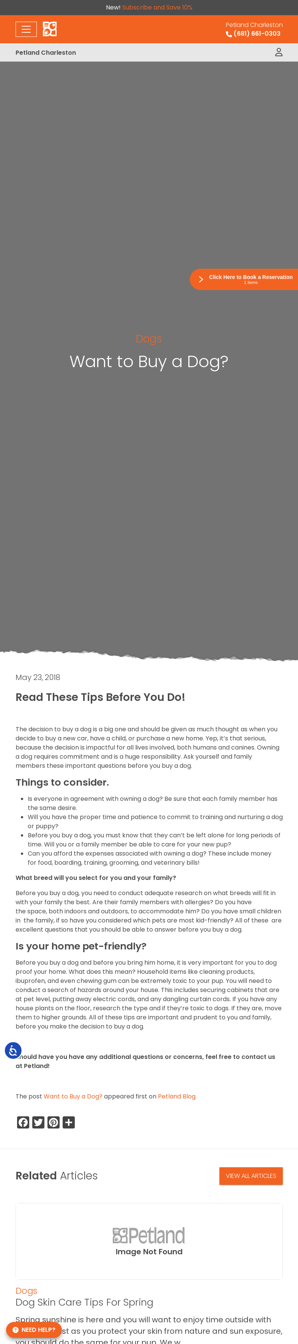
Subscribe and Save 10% (157, 7)
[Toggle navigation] (26, 29)
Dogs (149, 338)
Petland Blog (177, 1096)
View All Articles (251, 1175)
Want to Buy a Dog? (73, 1096)
